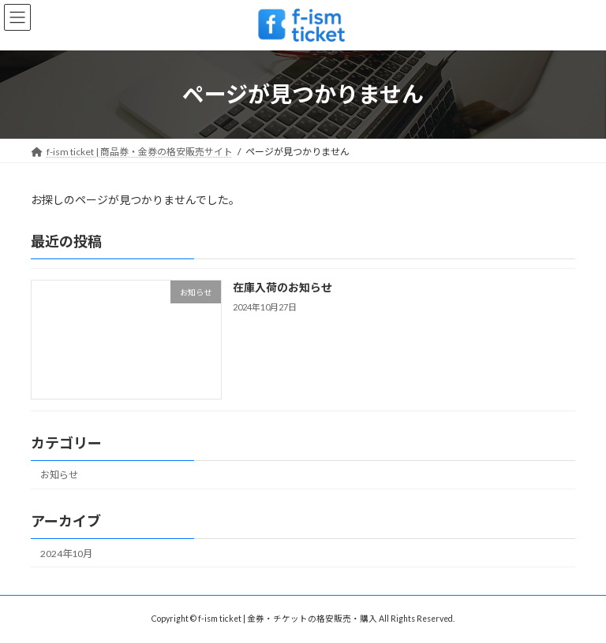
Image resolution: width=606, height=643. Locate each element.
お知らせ (59, 475)
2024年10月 (66, 553)
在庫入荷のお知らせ (282, 287)
